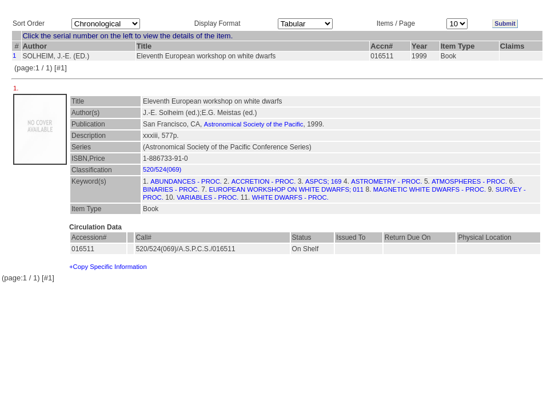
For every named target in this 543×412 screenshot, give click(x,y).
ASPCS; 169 (323, 181)
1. (17, 88)
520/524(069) (162, 169)
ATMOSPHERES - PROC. (469, 181)
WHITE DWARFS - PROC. (290, 197)
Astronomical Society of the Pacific (254, 124)
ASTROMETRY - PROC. (386, 181)
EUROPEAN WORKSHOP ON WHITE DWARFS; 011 (286, 189)
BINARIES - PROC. (171, 189)
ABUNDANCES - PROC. (186, 181)
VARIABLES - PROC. (207, 197)
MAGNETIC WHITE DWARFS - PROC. (429, 189)
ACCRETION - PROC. (263, 181)
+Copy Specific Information (108, 266)
